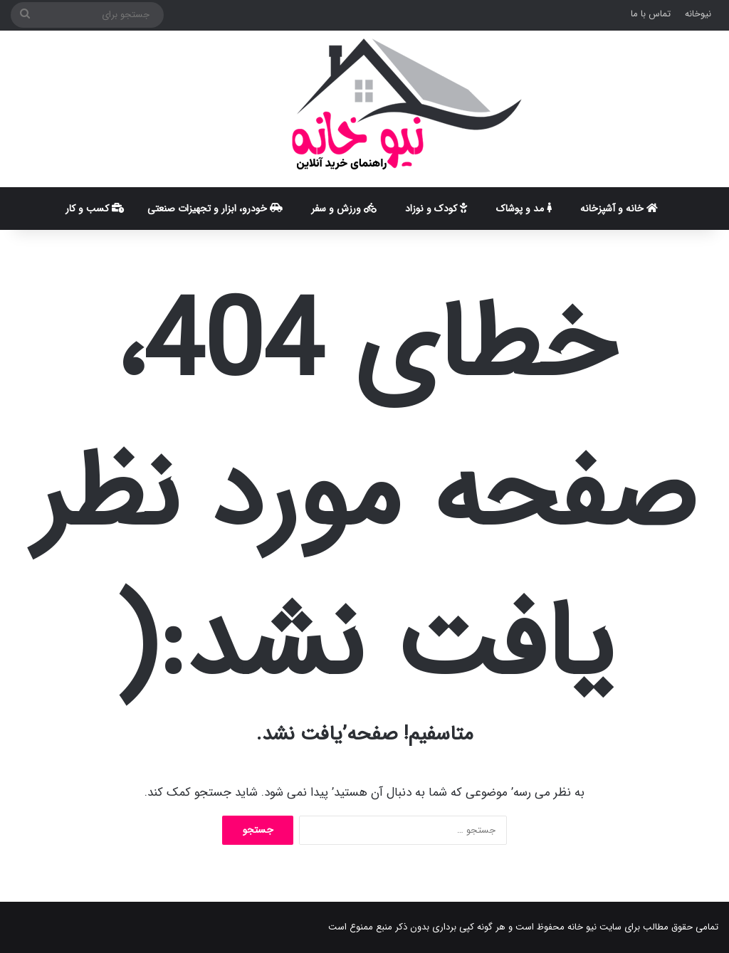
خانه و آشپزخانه (619, 208)
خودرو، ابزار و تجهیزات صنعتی (215, 208)
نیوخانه (698, 13)
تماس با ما (651, 13)
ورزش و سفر (344, 208)
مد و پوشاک (524, 208)
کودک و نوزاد (436, 208)
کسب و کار (95, 208)
